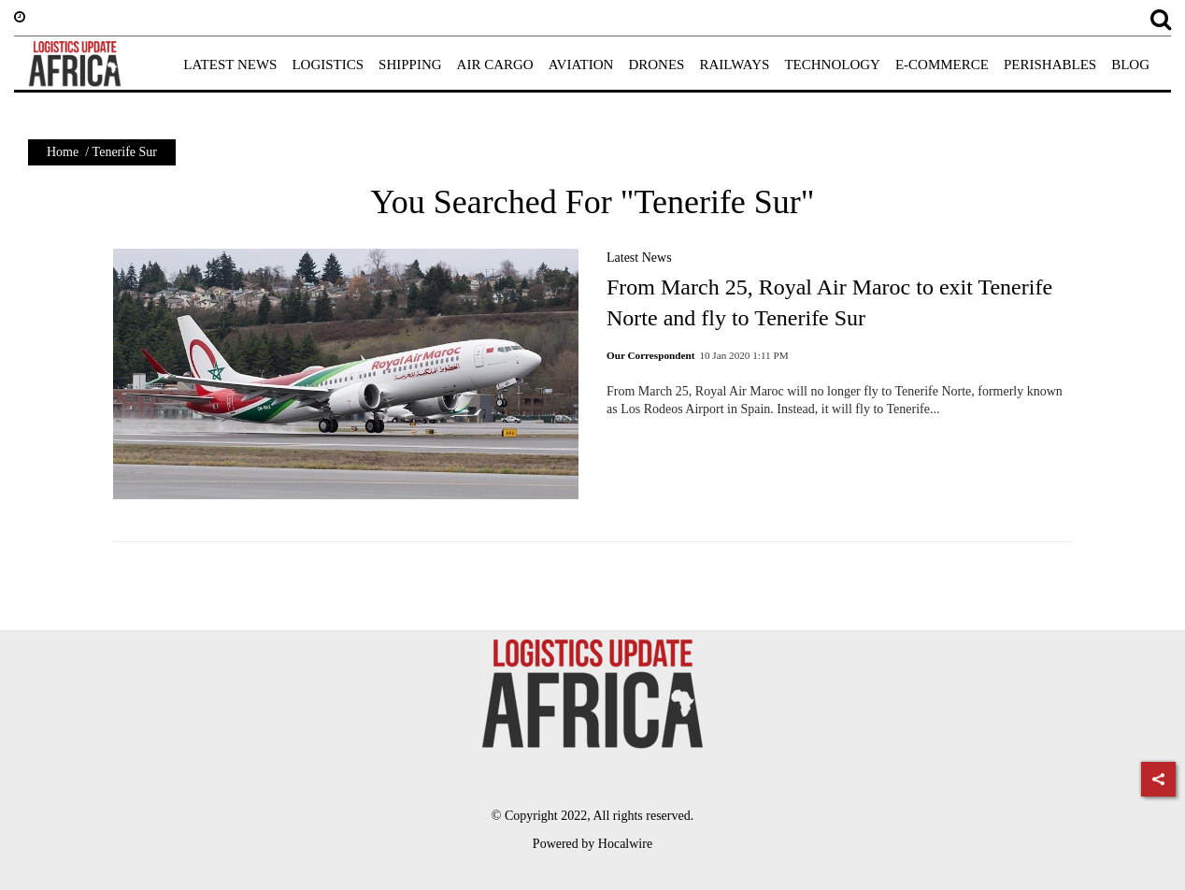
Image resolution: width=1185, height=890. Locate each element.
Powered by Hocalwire (592, 844)
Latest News (639, 258)
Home (63, 152)
